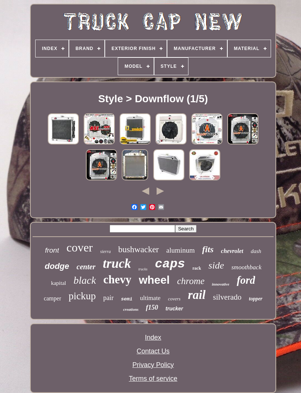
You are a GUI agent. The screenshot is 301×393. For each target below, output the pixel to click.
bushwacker (138, 249)
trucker (174, 309)
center (86, 267)
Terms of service (153, 378)
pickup (82, 296)
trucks (142, 269)
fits (208, 249)
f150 (152, 307)
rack (197, 268)
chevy (117, 279)
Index (153, 337)
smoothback (246, 267)
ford (246, 280)
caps (170, 264)
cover (79, 247)
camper (52, 298)
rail (197, 295)
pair (108, 298)
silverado (227, 297)
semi (127, 299)
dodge (57, 266)
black (84, 280)
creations (130, 309)
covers (174, 299)
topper (255, 299)
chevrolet (232, 251)
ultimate (150, 298)
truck (117, 263)
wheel (154, 280)
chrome (190, 281)
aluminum (180, 250)
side (216, 265)
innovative (220, 284)
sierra (105, 251)
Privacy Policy (153, 365)
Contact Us (153, 351)
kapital (58, 283)
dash (256, 251)
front (52, 250)
